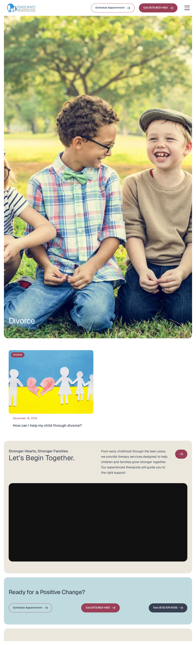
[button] (187, 8)
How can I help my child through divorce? (47, 425)
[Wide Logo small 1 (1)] (21, 8)
